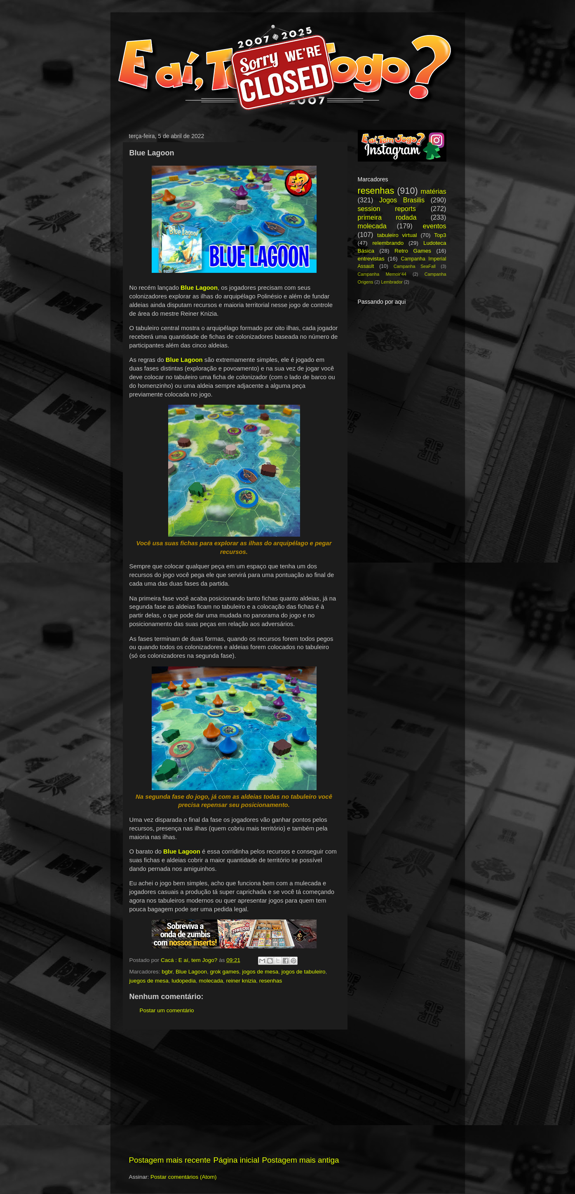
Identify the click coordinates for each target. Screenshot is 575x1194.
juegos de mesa (149, 981)
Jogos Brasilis (402, 200)
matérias (433, 191)
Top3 (440, 235)
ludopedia (183, 981)
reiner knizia (241, 981)
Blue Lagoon (191, 972)
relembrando (388, 243)
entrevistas (371, 259)
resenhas (270, 981)
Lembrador (392, 281)
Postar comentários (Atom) (183, 1177)
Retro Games (412, 251)
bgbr (167, 972)
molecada (211, 981)
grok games (224, 972)
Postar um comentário (167, 1010)
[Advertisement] (234, 1092)
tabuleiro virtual (397, 235)
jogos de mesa (260, 972)
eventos (434, 226)
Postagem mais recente (170, 1160)
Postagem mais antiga (300, 1160)
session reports (387, 208)
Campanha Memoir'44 (382, 274)
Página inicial (236, 1160)
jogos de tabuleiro (304, 972)
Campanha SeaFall (415, 266)
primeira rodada (387, 217)
